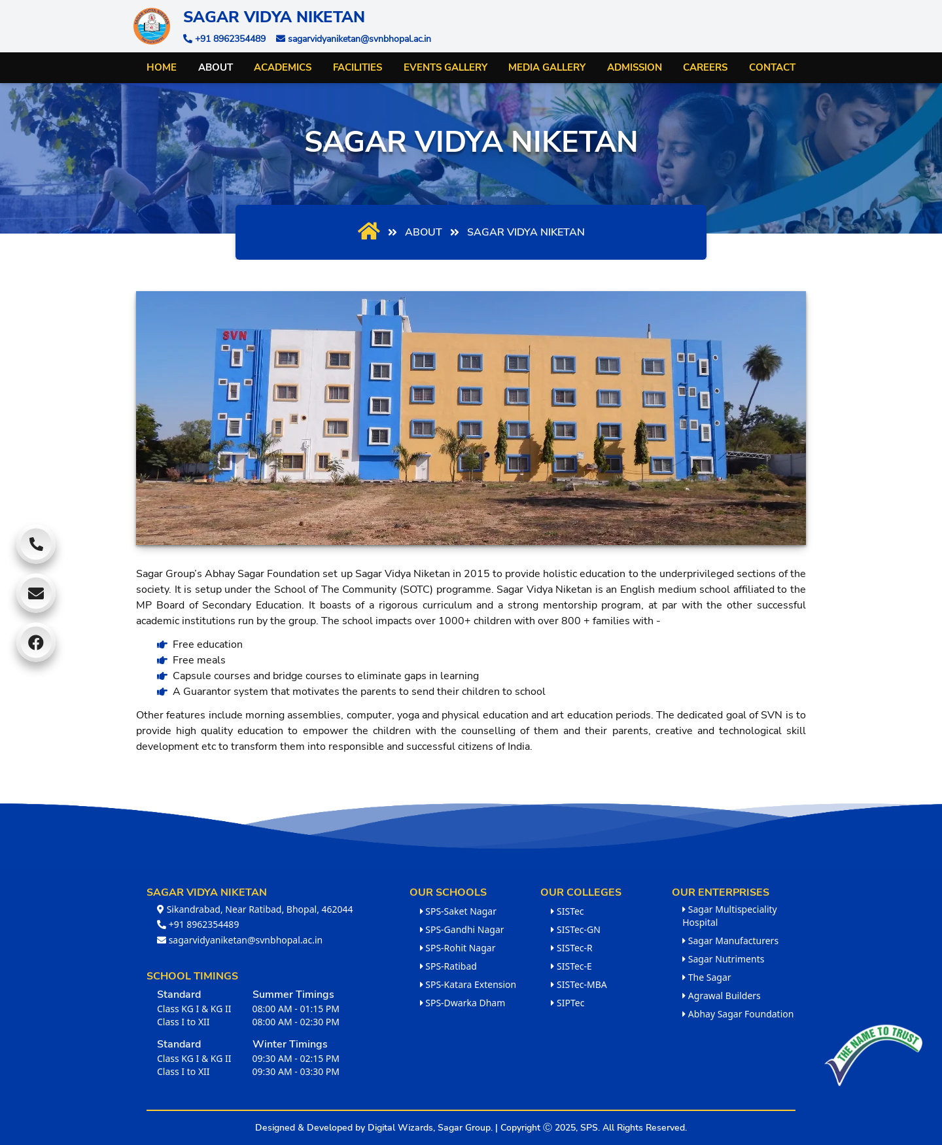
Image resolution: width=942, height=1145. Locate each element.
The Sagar (706, 977)
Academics (282, 67)
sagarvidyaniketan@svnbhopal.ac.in (240, 940)
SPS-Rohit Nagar (458, 948)
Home (162, 67)
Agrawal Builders (721, 995)
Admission (634, 67)
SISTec (567, 911)
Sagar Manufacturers (730, 940)
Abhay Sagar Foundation (738, 1014)
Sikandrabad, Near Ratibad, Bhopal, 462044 (255, 909)
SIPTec (567, 1002)
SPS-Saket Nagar (458, 911)
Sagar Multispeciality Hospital (729, 915)
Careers (705, 67)
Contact (772, 67)
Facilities (357, 67)
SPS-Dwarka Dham (463, 1002)
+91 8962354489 (198, 924)
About (215, 67)
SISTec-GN (576, 929)
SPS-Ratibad (448, 966)
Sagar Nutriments (723, 959)
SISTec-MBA (578, 984)
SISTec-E (571, 966)
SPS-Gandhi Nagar (462, 929)
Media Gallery (546, 67)
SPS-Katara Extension (468, 984)
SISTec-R (571, 948)
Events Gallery (445, 67)
